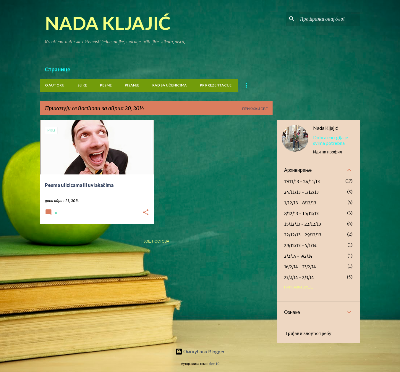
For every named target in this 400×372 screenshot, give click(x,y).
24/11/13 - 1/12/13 (301, 192)
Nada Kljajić (325, 128)
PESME (106, 85)
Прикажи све (255, 109)
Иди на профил (327, 151)
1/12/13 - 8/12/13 (300, 203)
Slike (82, 85)
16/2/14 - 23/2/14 (300, 267)
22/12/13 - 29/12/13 (302, 235)
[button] (145, 213)
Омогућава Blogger (200, 351)
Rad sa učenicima (169, 85)
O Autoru (54, 85)
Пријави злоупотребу (307, 333)
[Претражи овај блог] (329, 19)
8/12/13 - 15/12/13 (301, 213)
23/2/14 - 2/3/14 (299, 277)
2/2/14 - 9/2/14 (298, 256)
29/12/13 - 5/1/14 (300, 245)
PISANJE (132, 85)
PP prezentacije (215, 85)
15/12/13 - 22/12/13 (302, 224)
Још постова (156, 241)
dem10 (214, 363)
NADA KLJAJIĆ (108, 23)
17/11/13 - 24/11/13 (302, 181)
